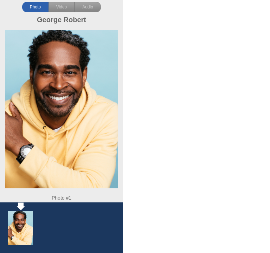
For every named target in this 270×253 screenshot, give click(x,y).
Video (61, 7)
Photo (35, 7)
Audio (87, 7)
